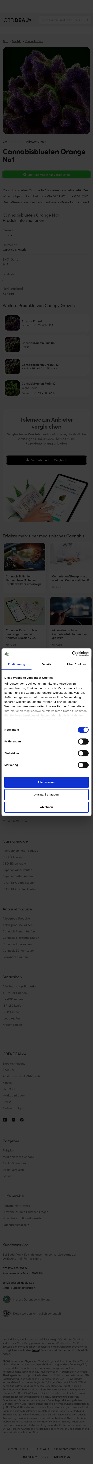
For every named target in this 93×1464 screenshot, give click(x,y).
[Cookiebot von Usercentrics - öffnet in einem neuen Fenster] (72, 653)
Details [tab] (46, 664)
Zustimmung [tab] (16, 664)
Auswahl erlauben (46, 794)
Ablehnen (46, 807)
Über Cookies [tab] (76, 664)
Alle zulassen (46, 782)
